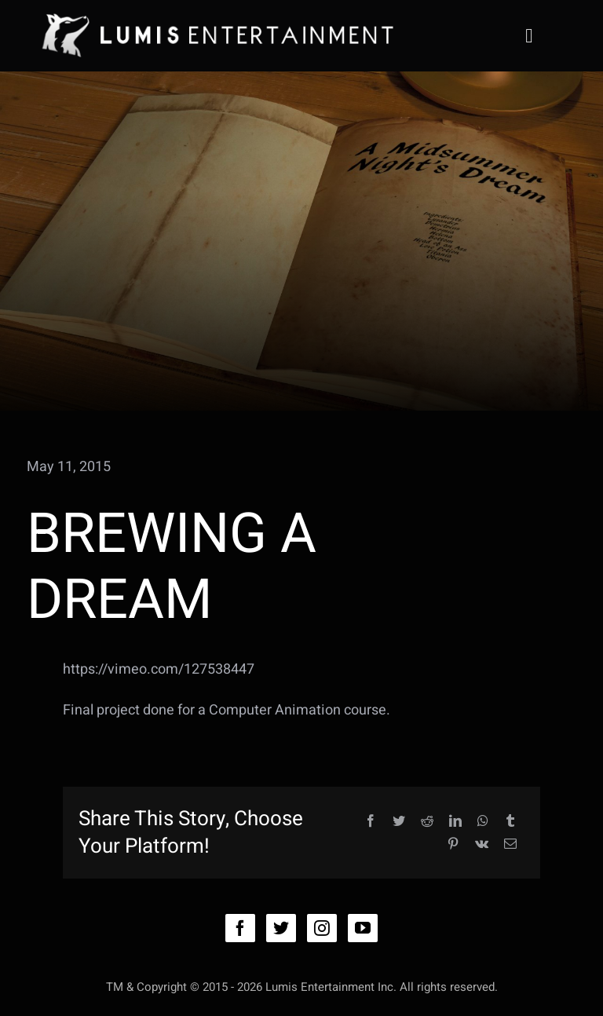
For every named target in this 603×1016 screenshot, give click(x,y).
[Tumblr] (510, 821)
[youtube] (362, 928)
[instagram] (321, 928)
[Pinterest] (453, 844)
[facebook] (240, 928)
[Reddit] (427, 821)
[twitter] (281, 928)
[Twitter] (399, 821)
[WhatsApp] (483, 821)
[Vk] (481, 844)
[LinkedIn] (455, 821)
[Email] (510, 844)
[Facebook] (370, 821)
